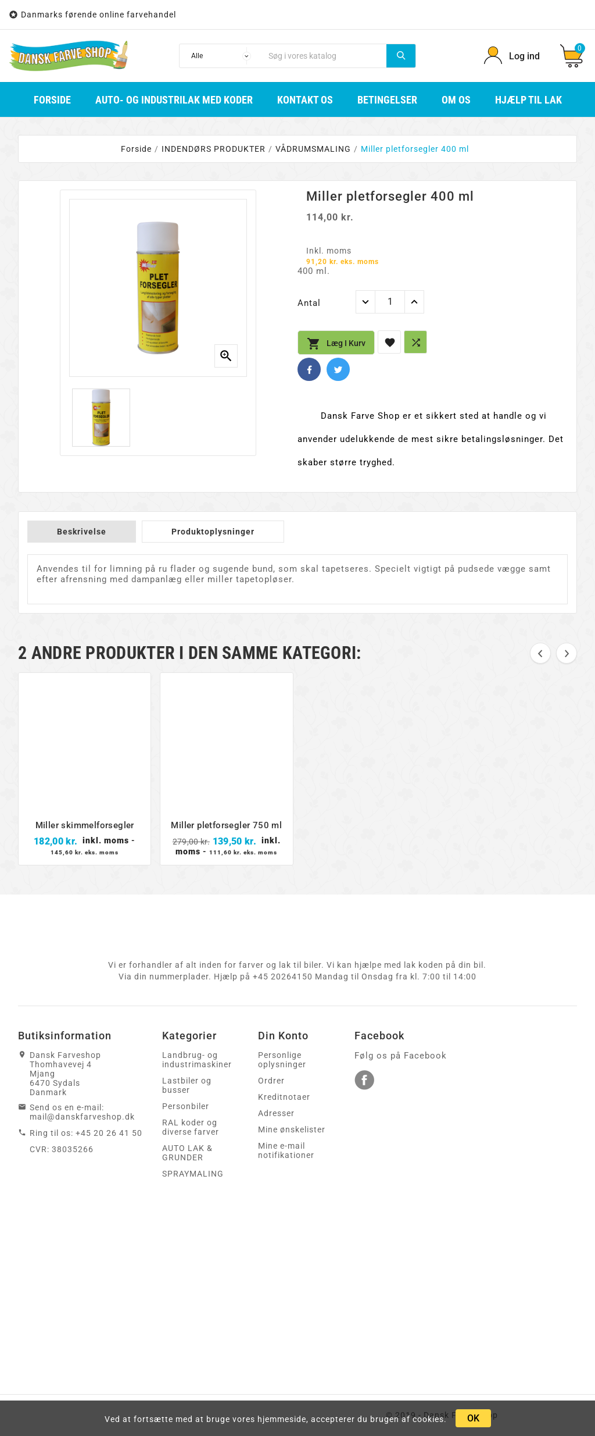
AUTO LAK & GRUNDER (187, 1152)
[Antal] (389, 301)
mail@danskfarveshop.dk (82, 1116)
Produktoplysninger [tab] (213, 531)
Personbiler (185, 1106)
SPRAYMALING (193, 1173)
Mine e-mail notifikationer (286, 1150)
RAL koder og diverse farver (190, 1127)
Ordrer (271, 1080)
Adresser (276, 1113)
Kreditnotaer (284, 1097)
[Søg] (324, 55)
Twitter (338, 369)
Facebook (309, 369)
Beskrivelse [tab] (81, 531)
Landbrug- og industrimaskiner (197, 1059)
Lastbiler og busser (187, 1085)
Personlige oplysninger (282, 1059)
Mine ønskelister (291, 1129)
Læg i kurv (336, 344)
